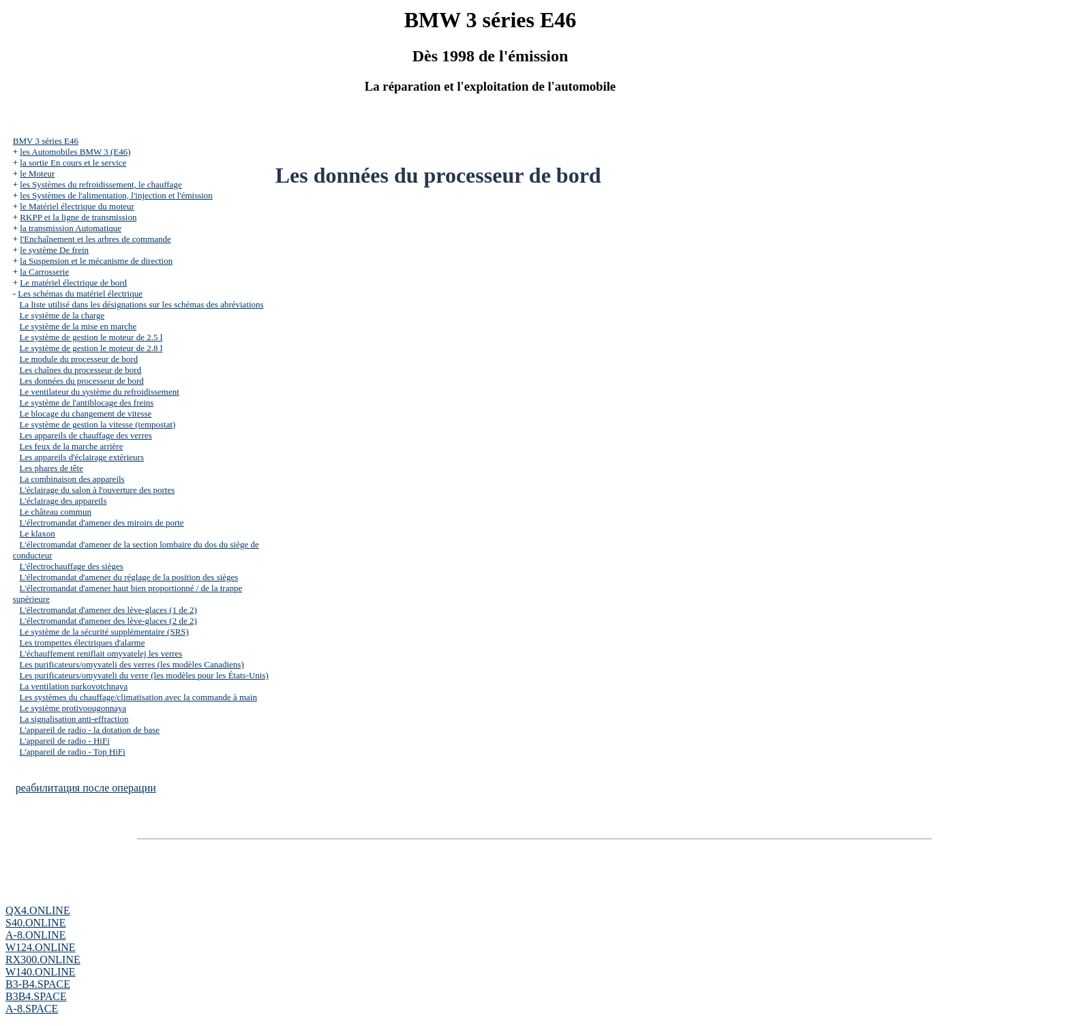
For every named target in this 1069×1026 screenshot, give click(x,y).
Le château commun (55, 512)
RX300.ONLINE (42, 959)
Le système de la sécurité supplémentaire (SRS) (104, 632)
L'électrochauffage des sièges (71, 566)
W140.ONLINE (40, 972)
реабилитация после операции (86, 788)
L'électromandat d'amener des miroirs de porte (102, 522)
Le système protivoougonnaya (73, 708)
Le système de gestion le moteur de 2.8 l (91, 348)
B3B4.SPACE (36, 996)
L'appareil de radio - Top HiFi (72, 751)
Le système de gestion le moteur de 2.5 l (91, 337)
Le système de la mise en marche (78, 326)
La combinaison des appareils (72, 479)
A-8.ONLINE (35, 935)
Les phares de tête (51, 468)
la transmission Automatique (70, 228)
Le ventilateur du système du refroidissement (99, 392)
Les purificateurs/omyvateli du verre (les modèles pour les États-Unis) (144, 675)
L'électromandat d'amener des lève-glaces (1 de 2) (108, 610)
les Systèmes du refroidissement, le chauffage (100, 184)
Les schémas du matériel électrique (80, 293)
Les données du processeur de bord (82, 381)
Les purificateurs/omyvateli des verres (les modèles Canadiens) (132, 664)
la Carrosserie (44, 272)
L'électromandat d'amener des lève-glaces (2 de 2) (108, 621)
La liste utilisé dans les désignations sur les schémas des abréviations (142, 304)
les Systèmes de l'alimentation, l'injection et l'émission (116, 195)
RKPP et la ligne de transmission (78, 217)
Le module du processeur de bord (79, 359)
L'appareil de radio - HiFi (65, 741)
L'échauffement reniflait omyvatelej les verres (101, 653)
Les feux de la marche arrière (71, 446)
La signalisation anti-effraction (74, 719)
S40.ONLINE (35, 923)
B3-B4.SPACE (37, 984)
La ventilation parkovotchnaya (74, 686)
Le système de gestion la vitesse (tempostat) (98, 424)
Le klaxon (37, 533)
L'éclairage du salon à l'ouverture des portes (97, 490)
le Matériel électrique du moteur (77, 206)
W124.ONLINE (40, 947)
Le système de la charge (62, 315)
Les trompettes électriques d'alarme (82, 642)
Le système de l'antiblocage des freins (87, 402)
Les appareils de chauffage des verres (86, 435)
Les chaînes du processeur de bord (81, 370)
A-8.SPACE (31, 1008)
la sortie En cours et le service (73, 162)
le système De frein (54, 250)
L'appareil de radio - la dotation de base (90, 730)
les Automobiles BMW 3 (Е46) (75, 152)
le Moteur (37, 173)
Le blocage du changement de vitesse (86, 413)
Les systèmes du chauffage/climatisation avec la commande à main (138, 697)
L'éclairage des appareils (63, 501)
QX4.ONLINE (37, 910)
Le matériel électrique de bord (73, 282)
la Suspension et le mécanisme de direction (96, 261)
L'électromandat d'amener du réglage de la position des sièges (129, 577)
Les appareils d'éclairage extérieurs (82, 457)
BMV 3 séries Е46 (45, 141)
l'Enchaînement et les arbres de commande (95, 239)
